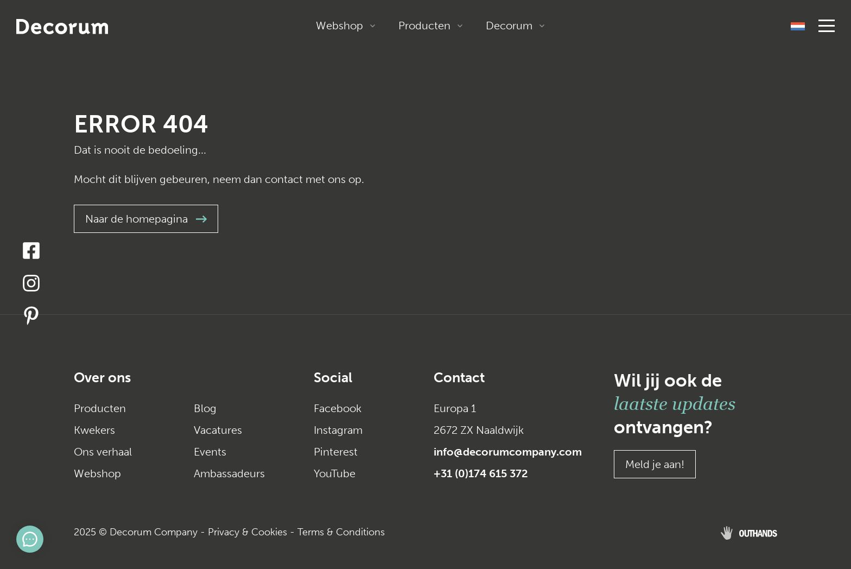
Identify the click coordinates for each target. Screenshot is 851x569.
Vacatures (218, 430)
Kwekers (94, 430)
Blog (205, 408)
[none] (797, 25)
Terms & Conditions (341, 532)
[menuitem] (797, 25)
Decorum (509, 25)
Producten (424, 25)
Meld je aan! (654, 464)
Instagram (338, 430)
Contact (459, 377)
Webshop (339, 25)
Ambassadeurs (229, 473)
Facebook (337, 408)
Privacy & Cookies (247, 532)
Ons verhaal (103, 451)
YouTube (334, 473)
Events (210, 451)
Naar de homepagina (146, 218)
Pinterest (336, 451)
